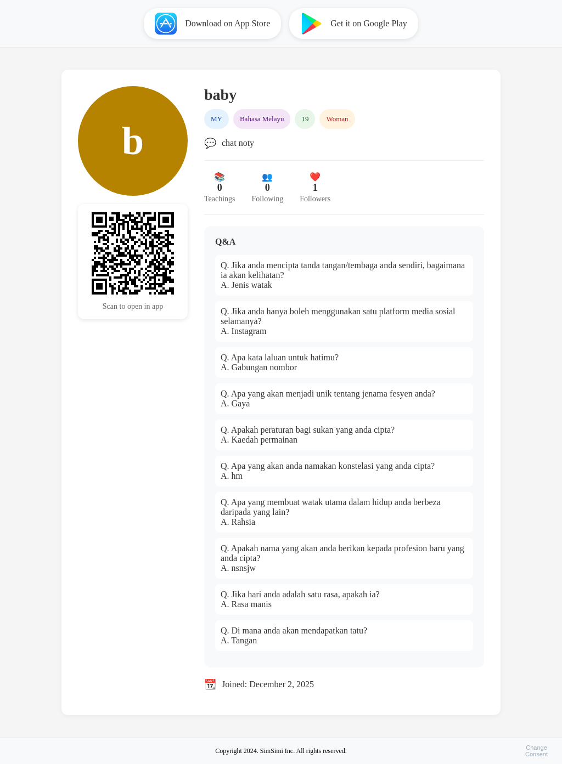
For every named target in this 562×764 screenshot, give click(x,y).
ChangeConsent (536, 750)
